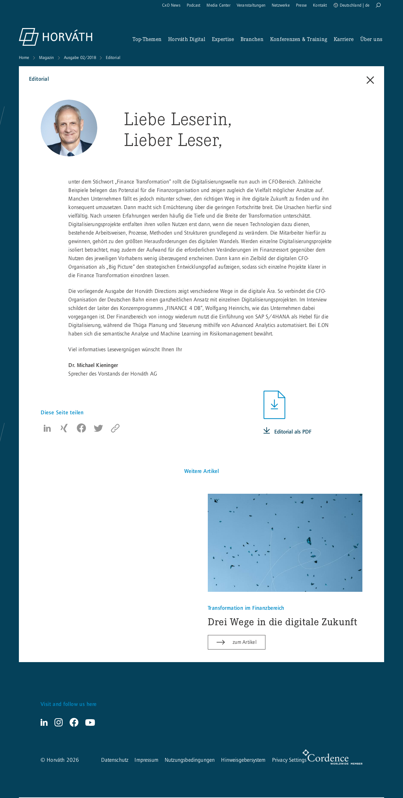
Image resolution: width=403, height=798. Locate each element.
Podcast (193, 5)
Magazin (46, 57)
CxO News (171, 5)
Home (24, 57)
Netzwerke (281, 5)
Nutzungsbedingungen (190, 760)
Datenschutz (114, 760)
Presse (301, 5)
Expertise (223, 39)
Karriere (344, 39)
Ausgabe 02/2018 (80, 57)
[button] (47, 428)
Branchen (252, 39)
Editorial (113, 57)
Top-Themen (147, 39)
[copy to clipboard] (115, 428)
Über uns (371, 39)
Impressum (146, 760)
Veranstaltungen (251, 5)
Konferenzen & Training (298, 39)
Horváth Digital (186, 39)
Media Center (218, 5)
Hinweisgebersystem (243, 760)
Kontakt (320, 5)
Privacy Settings (289, 760)
